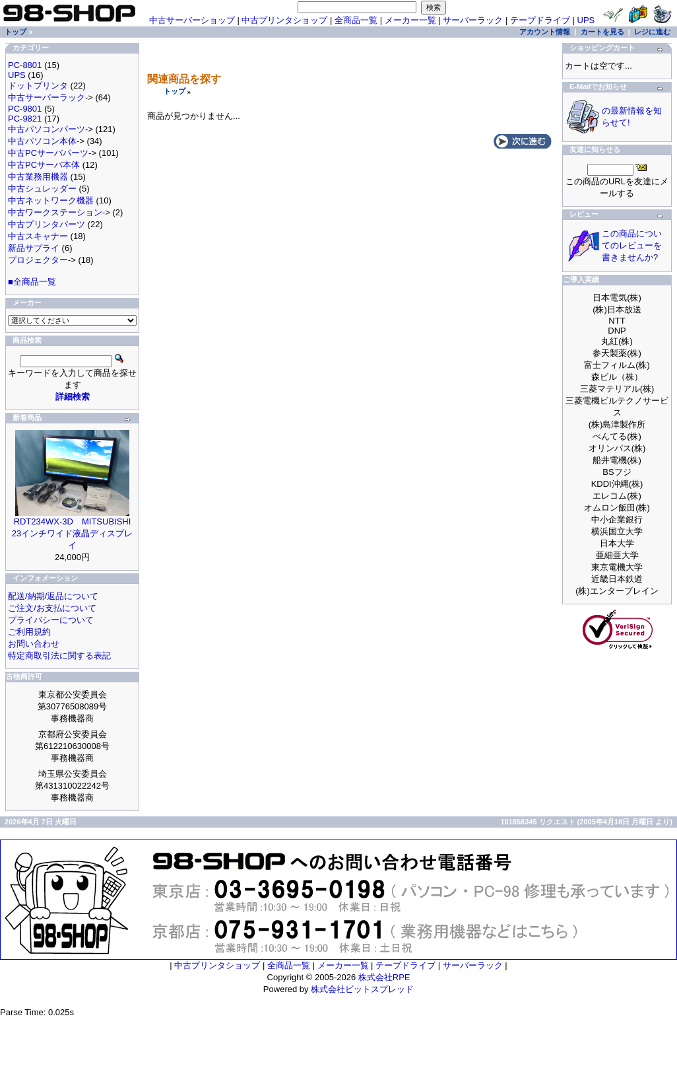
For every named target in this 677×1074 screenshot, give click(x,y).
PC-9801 (25, 109)
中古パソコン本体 (42, 141)
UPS (586, 20)
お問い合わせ (33, 644)
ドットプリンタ (38, 85)
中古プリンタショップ (284, 20)
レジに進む (652, 32)
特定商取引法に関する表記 (59, 656)
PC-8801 (25, 65)
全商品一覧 (356, 20)
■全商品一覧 (32, 282)
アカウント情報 (544, 32)
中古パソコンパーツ (46, 129)
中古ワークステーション (55, 212)
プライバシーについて (51, 620)
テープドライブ (540, 20)
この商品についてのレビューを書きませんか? (632, 245)
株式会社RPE (384, 977)
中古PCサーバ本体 (44, 165)
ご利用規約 (29, 632)
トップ (174, 91)
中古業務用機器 (38, 177)
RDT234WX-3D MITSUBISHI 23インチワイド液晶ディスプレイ (72, 533)
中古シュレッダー (42, 189)
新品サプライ (33, 248)
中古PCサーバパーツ (48, 153)
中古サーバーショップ (192, 20)
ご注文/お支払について (52, 608)
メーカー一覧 (410, 20)
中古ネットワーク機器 (51, 200)
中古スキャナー (38, 236)
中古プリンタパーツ (46, 224)
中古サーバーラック (46, 97)
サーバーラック (473, 20)
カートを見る (602, 32)
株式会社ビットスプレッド (362, 989)
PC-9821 (25, 119)
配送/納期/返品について (53, 596)
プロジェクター (38, 260)
